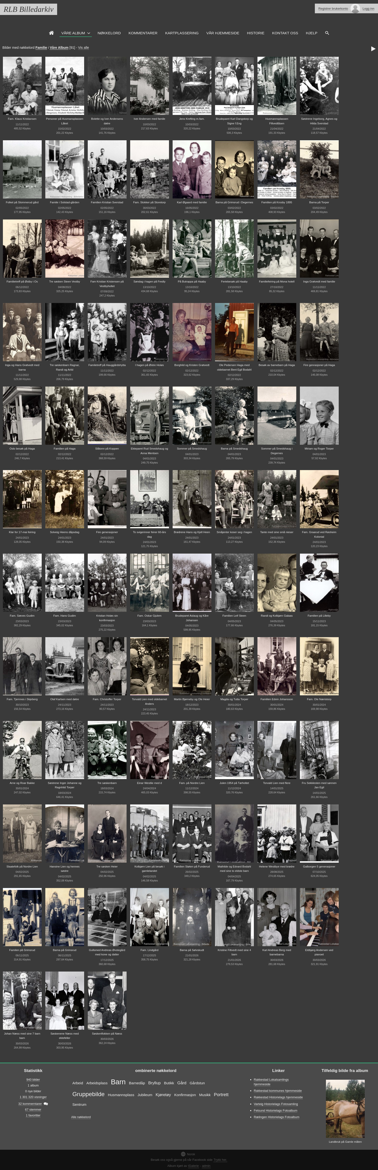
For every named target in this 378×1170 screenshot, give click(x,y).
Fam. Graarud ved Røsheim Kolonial (319, 534)
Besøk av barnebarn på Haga (277, 365)
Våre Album (73, 33)
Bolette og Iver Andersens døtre (107, 121)
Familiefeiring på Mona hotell (276, 281)
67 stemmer (33, 1109)
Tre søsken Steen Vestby (64, 281)
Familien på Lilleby (319, 615)
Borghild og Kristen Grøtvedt (191, 365)
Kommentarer (142, 33)
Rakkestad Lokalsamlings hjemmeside (271, 1082)
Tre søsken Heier (107, 866)
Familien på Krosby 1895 (276, 202)
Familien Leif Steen (234, 615)
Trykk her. (220, 1160)
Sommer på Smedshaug (192, 448)
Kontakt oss (285, 33)
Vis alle (83, 47)
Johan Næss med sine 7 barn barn (22, 1036)
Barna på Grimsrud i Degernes (234, 202)
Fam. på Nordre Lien (192, 783)
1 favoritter (33, 1115)
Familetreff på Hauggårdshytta (107, 365)
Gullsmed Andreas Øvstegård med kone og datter (107, 952)
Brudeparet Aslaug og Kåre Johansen (192, 618)
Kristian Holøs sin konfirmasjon (107, 618)
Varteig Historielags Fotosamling (276, 1104)
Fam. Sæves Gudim (22, 615)
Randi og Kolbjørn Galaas (277, 615)
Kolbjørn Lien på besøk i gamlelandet (149, 869)
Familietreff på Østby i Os (22, 281)
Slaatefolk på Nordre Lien (22, 866)
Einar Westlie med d (149, 783)
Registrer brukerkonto (333, 8)
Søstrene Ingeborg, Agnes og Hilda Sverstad (319, 121)
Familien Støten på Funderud (192, 866)
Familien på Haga (64, 448)
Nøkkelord (109, 33)
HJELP (311, 33)
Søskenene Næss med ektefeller (64, 1036)
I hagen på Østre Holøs (149, 365)
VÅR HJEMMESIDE (222, 33)
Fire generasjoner (107, 532)
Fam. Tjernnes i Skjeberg (22, 699)
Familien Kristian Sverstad (107, 202)
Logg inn (368, 8)
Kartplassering (182, 33)
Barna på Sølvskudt (192, 950)
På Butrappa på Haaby (192, 281)
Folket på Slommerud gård (22, 202)
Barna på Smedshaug (234, 448)
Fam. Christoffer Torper (107, 699)
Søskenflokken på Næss (107, 1033)
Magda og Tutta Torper (234, 699)
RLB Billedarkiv (29, 9)
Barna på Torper (319, 202)
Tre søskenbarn (107, 783)
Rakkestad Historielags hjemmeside (278, 1097)
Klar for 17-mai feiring (22, 532)
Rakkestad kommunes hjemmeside (278, 1090)
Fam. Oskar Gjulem (149, 615)
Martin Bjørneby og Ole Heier (192, 699)
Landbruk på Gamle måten (345, 1141)
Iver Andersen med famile (149, 118)
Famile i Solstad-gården (64, 202)
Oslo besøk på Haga (22, 448)
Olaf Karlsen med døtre (64, 699)
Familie (41, 47)
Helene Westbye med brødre (277, 866)
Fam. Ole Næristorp (319, 699)
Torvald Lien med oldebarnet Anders (149, 701)
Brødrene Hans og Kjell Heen (192, 532)
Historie (255, 33)
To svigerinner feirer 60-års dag (149, 534)
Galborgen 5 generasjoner (319, 866)
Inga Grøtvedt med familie (319, 281)
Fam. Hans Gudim (64, 615)
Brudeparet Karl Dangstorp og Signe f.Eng (234, 121)
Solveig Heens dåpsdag (64, 532)
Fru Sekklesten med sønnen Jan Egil (319, 785)
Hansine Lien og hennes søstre (65, 869)
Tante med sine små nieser (276, 532)
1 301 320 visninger (33, 1097)
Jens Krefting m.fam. (192, 118)
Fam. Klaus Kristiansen (22, 118)
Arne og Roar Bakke (22, 783)
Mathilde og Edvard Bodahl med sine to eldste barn (234, 869)
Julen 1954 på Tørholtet (234, 783)
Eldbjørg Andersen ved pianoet (319, 952)
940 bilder (33, 1079)
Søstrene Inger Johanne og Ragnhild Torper (64, 785)
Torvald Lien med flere (276, 783)
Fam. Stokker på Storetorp (149, 202)
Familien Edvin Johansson (277, 699)
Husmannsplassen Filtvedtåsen (276, 121)
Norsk (188, 1153)
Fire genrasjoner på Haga (319, 365)
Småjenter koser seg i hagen (234, 532)
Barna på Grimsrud (64, 950)
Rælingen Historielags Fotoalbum (276, 1117)
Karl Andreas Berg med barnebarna (276, 952)
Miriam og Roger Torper (319, 448)
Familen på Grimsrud (22, 950)
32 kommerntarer (30, 1104)
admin (206, 1166)
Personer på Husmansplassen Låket (64, 121)
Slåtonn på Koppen (107, 448)
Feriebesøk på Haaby (234, 281)
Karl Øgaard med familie (192, 202)
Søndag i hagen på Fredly (150, 281)
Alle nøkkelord (81, 1117)
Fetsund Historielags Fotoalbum (275, 1110)
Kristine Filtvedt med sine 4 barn (234, 952)
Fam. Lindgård (149, 950)
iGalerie (193, 1166)
